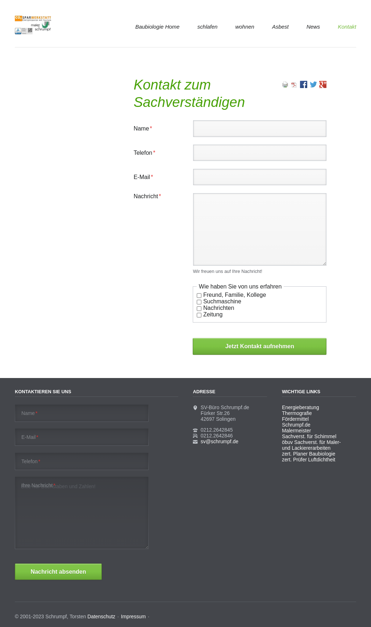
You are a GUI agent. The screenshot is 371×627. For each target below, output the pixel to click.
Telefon (146, 153)
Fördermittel (295, 419)
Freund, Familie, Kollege (234, 295)
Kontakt (347, 27)
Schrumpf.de (296, 425)
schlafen (207, 27)
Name (146, 128)
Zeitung (212, 314)
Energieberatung (300, 407)
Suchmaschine (222, 301)
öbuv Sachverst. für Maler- (311, 442)
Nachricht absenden (58, 572)
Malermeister (296, 430)
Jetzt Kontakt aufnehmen (259, 346)
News (313, 27)
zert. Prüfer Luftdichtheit (308, 459)
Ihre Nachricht (38, 485)
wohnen (244, 27)
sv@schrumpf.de (219, 441)
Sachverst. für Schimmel (309, 436)
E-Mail (146, 177)
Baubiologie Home (158, 27)
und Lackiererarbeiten (306, 448)
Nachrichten (218, 308)
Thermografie (297, 413)
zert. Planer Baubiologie (308, 454)
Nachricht (147, 196)
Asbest (280, 27)
